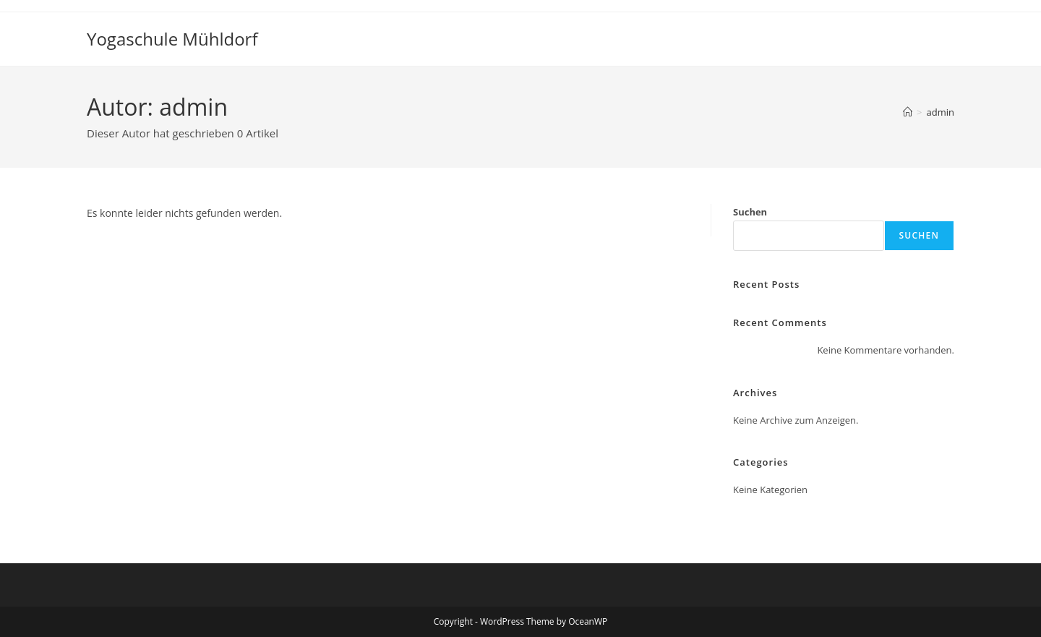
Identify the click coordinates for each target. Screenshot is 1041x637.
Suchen (750, 211)
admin (940, 112)
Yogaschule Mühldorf (172, 39)
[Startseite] (907, 112)
